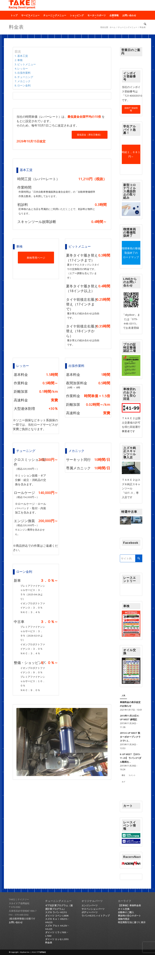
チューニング (25, 77)
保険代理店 (123, 919)
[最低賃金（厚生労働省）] (90, 135)
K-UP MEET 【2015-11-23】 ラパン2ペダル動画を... (130, 758)
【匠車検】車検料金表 (129, 905)
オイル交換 (123, 908)
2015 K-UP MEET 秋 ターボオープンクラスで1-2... (130, 736)
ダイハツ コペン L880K (57, 915)
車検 (20, 60)
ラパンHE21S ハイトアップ (96, 915)
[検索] (144, 24)
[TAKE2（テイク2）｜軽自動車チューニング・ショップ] (22, 5)
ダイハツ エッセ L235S (57, 939)
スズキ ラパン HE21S (56, 912)
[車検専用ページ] (36, 257)
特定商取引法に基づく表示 (131, 922)
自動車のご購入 (126, 912)
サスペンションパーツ (93, 908)
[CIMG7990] (62, 742)
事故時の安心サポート (129, 915)
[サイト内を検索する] (131, 558)
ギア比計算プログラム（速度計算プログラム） (59, 907)
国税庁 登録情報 (131, 109)
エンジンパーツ (90, 905)
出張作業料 (24, 72)
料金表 (48, 942)
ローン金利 (24, 85)
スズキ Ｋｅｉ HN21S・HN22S (57, 920)
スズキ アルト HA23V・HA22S (57, 927)
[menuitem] (14, 15)
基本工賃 (22, 56)
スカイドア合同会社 (19, 903)
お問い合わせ (16, 922)
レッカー (22, 68)
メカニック (24, 81)
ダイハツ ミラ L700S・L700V (57, 934)
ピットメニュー (26, 64)
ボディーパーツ (90, 912)
